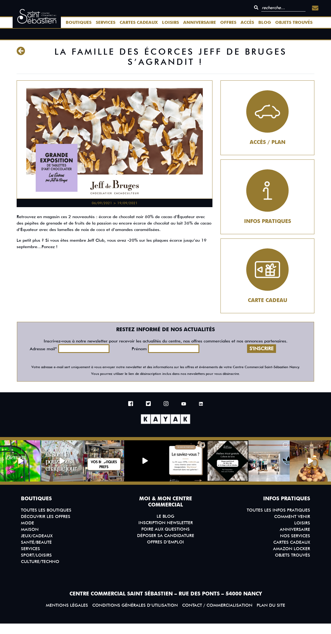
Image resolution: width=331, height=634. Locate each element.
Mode (27, 522)
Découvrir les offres (45, 516)
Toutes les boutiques (46, 510)
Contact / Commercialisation (217, 605)
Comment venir (292, 516)
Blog (264, 22)
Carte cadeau (267, 300)
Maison (30, 529)
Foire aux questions (165, 529)
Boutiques (78, 22)
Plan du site (271, 605)
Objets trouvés (293, 22)
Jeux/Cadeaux (37, 535)
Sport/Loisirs (36, 555)
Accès (247, 22)
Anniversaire (199, 22)
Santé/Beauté (36, 542)
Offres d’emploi (165, 542)
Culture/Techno (40, 561)
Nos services (295, 535)
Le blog (165, 516)
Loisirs (170, 22)
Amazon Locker (291, 548)
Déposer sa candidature (165, 535)
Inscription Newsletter (165, 522)
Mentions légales (67, 605)
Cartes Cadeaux (139, 22)
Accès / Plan (267, 142)
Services (105, 22)
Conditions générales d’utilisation (135, 605)
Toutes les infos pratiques (278, 510)
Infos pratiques (267, 221)
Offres (228, 22)
